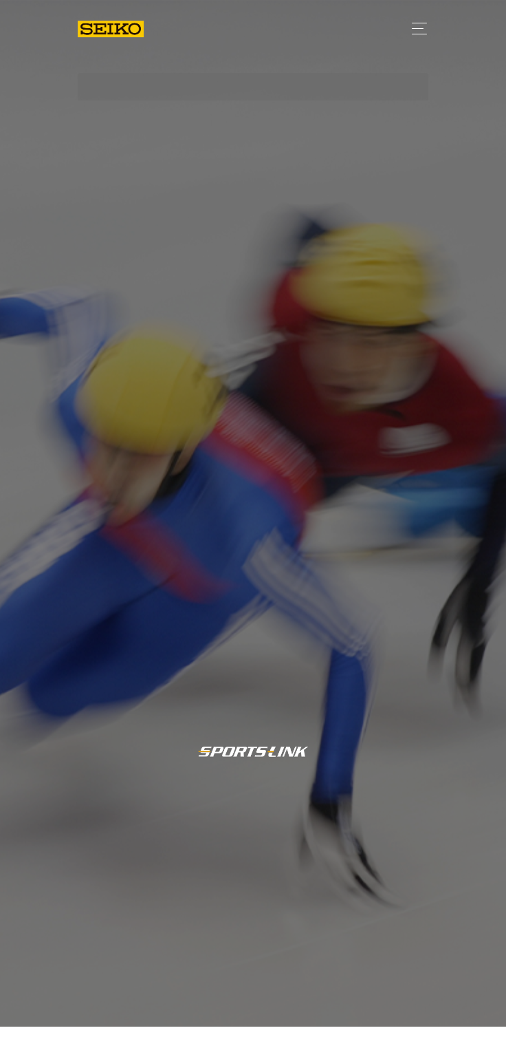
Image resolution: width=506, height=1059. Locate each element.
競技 (396, 1037)
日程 (345, 1037)
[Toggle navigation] (415, 28)
